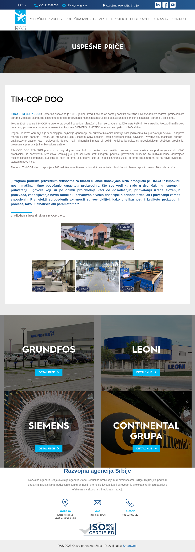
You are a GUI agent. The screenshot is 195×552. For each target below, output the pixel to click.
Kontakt (179, 19)
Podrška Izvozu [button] (81, 19)
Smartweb (130, 545)
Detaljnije (47, 372)
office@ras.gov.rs (74, 5)
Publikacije (140, 19)
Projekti (119, 19)
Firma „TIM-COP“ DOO (25, 114)
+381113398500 (46, 5)
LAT (20, 5)
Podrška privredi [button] (45, 19)
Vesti (103, 19)
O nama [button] (161, 19)
